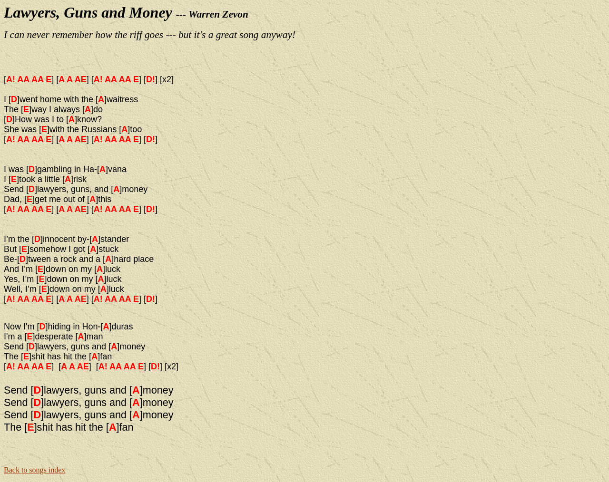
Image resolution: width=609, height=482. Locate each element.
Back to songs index (34, 470)
